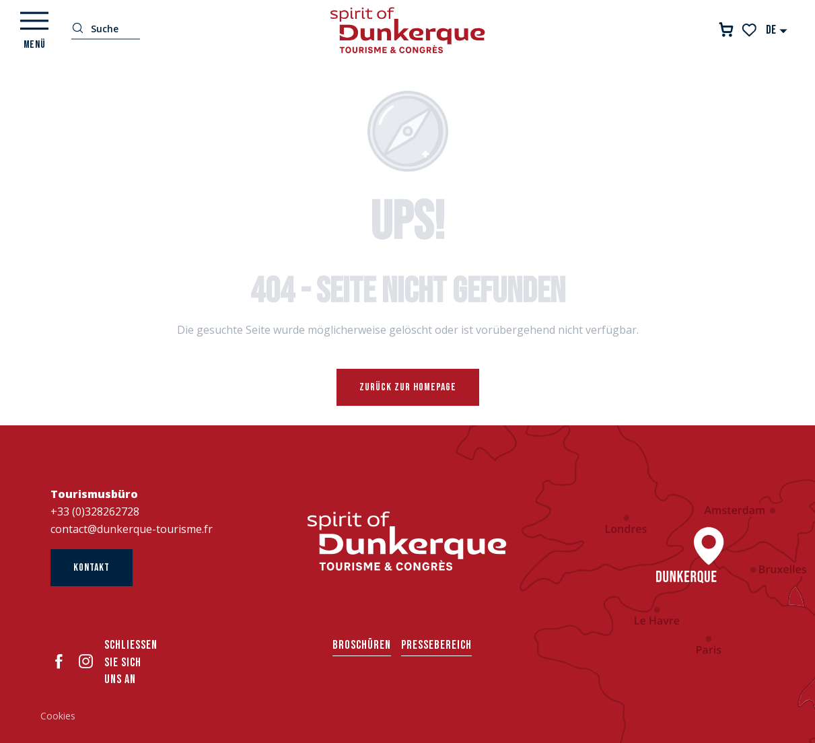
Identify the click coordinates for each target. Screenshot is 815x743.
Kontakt (91, 567)
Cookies (57, 715)
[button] (777, 30)
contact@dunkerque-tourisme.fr (131, 529)
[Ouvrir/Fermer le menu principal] (34, 30)
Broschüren (361, 645)
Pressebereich (436, 645)
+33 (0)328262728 (94, 511)
